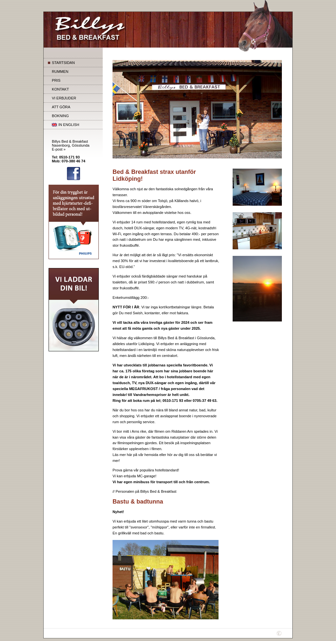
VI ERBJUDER (64, 98)
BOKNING (60, 116)
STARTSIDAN (63, 63)
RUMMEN (60, 71)
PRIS (56, 80)
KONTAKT (60, 89)
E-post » (59, 149)
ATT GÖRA (61, 107)
